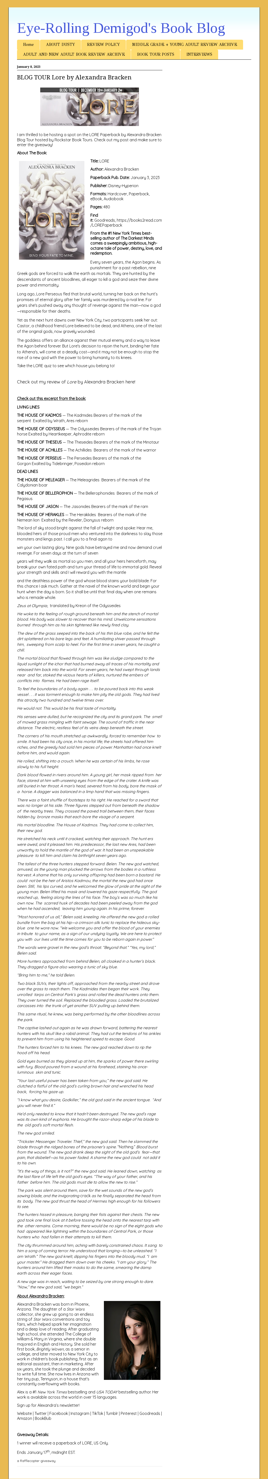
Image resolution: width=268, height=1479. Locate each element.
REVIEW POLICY (103, 44)
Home (28, 44)
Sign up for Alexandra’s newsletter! (48, 1405)
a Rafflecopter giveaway (36, 1461)
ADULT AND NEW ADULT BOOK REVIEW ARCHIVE (74, 54)
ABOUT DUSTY (60, 44)
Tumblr (112, 1413)
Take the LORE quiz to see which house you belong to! (66, 365)
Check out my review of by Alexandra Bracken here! (76, 382)
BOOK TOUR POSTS (155, 54)
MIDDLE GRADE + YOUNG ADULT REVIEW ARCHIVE (184, 44)
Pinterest (129, 1413)
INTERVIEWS (199, 54)
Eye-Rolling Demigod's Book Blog (121, 28)
